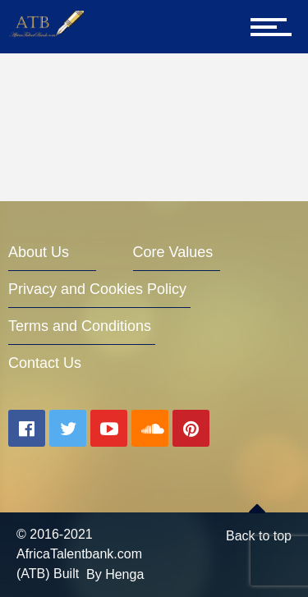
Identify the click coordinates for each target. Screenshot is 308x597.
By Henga (115, 574)
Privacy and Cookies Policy (97, 289)
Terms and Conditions (79, 326)
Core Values (173, 252)
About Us (38, 252)
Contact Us (44, 363)
